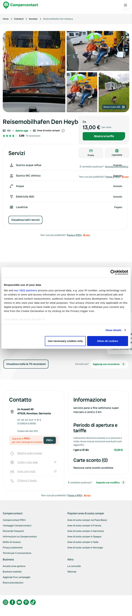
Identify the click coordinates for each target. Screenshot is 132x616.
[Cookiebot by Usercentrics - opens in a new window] (113, 272)
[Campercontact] (20, 5)
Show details (114, 330)
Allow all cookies (107, 340)
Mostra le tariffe (104, 136)
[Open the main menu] (125, 5)
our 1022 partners (25, 290)
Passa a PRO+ (74, 235)
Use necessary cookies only (65, 340)
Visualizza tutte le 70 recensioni (26, 364)
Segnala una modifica (116, 166)
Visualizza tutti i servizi (25, 220)
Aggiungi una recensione (109, 364)
